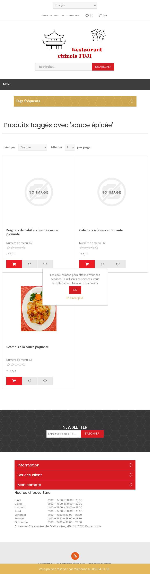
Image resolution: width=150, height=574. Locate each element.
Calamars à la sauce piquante (101, 230)
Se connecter (70, 15)
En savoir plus (75, 298)
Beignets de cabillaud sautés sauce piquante (32, 232)
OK (75, 290)
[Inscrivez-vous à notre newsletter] (63, 434)
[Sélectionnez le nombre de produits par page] (70, 147)
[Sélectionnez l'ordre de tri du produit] (32, 147)
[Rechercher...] (63, 67)
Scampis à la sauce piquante (27, 347)
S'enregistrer (49, 15)
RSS (75, 556)
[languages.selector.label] (75, 5)
